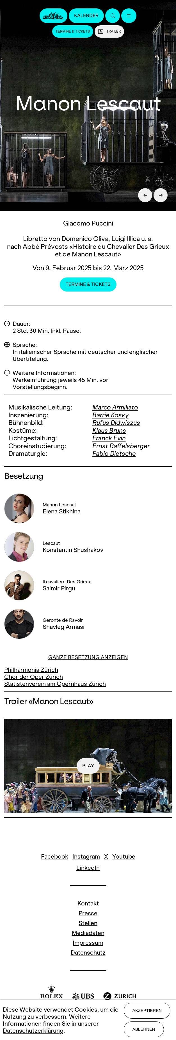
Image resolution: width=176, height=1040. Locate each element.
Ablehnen (143, 1029)
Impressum (88, 942)
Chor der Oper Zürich (33, 676)
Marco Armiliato (115, 407)
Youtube (123, 856)
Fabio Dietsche (114, 453)
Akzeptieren (147, 1010)
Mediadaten (88, 933)
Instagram (86, 856)
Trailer (109, 31)
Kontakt (88, 903)
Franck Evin (109, 438)
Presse (88, 913)
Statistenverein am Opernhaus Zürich (55, 684)
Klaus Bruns (109, 430)
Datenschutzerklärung (33, 1030)
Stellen (88, 923)
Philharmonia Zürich (31, 669)
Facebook (54, 856)
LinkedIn (88, 867)
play (88, 765)
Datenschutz (88, 952)
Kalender (86, 15)
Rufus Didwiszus (116, 422)
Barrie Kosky (110, 415)
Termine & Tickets (73, 31)
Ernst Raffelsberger (121, 446)
